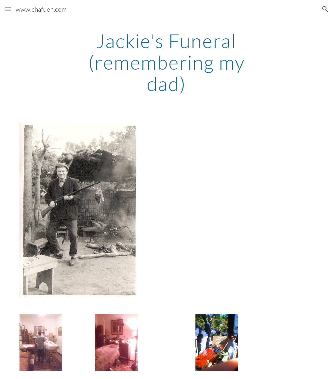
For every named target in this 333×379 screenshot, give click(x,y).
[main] (166, 62)
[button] (8, 9)
